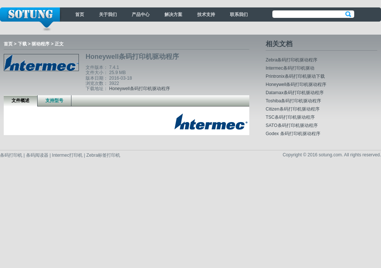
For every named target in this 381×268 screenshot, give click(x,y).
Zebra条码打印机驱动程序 (291, 60)
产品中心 (141, 14)
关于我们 (108, 14)
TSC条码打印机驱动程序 (290, 117)
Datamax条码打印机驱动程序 (295, 92)
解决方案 (173, 14)
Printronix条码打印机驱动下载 (295, 76)
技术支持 (206, 14)
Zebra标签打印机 (103, 155)
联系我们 (239, 14)
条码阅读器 (37, 155)
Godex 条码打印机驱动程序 (293, 133)
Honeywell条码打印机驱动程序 (139, 88)
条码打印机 (11, 155)
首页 (79, 14)
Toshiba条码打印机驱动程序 (293, 100)
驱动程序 (40, 44)
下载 (22, 44)
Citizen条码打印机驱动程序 (293, 109)
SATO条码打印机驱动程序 (292, 125)
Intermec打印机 (68, 155)
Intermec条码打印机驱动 (290, 68)
